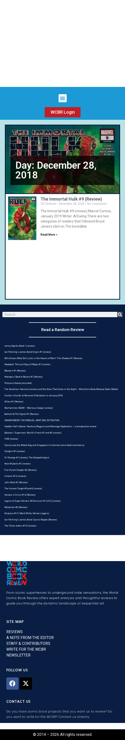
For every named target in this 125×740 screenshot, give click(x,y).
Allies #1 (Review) (13, 401)
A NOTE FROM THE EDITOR (30, 637)
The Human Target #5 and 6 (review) (23, 488)
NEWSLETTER (18, 655)
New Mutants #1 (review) (17, 463)
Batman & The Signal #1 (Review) (21, 414)
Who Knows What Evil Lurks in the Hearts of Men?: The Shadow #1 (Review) (43, 358)
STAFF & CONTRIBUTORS (28, 643)
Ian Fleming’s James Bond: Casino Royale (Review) (30, 519)
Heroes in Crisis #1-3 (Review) (20, 495)
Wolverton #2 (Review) (16, 507)
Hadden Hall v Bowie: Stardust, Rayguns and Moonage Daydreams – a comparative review (50, 426)
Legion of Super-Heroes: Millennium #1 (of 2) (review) (32, 501)
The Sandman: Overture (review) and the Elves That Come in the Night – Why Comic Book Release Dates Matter (61, 389)
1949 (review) (11, 439)
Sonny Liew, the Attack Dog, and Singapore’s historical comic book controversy (44, 445)
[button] (63, 98)
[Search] (120, 314)
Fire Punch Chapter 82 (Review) (20, 470)
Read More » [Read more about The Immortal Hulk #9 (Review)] (49, 234)
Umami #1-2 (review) (15, 476)
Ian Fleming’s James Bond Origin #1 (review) (27, 352)
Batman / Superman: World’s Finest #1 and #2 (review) (33, 433)
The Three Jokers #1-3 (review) (20, 526)
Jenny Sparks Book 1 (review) (19, 346)
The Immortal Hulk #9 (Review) (71, 199)
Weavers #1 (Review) (15, 371)
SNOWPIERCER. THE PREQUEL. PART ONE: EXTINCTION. (32, 420)
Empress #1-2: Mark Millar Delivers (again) (26, 513)
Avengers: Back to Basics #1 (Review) (23, 377)
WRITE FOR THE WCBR (26, 649)
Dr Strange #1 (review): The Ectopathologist (26, 457)
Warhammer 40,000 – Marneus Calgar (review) (28, 408)
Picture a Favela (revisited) (18, 383)
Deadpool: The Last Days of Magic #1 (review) (27, 364)
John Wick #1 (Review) (16, 482)
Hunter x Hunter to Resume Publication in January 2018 (33, 395)
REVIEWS (14, 631)
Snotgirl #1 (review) (14, 451)
